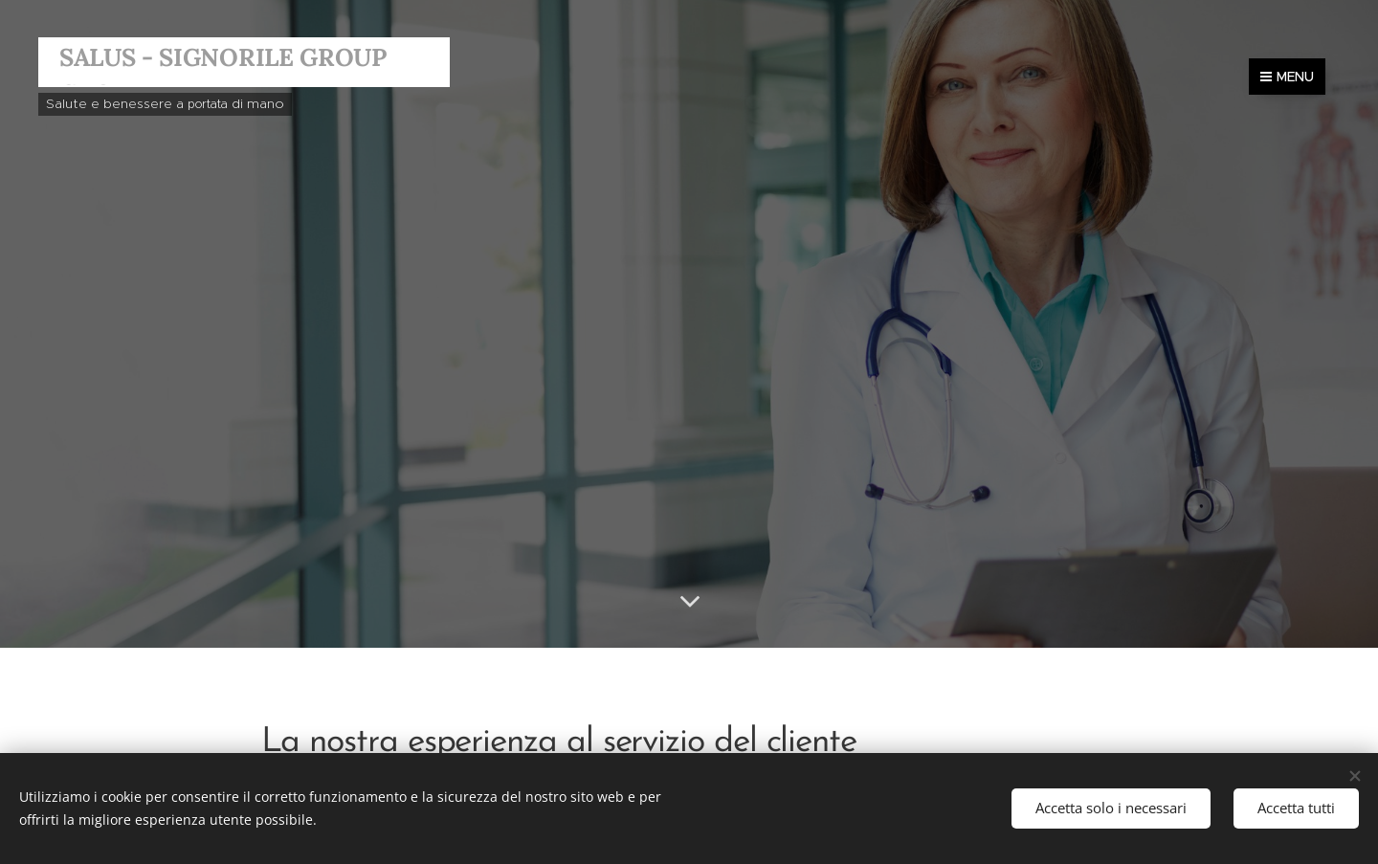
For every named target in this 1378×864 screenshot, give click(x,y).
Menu (1287, 76)
